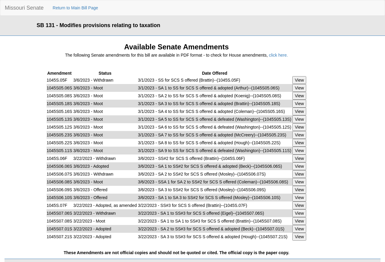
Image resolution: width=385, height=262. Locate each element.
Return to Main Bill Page (75, 7)
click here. (278, 55)
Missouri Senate (24, 8)
